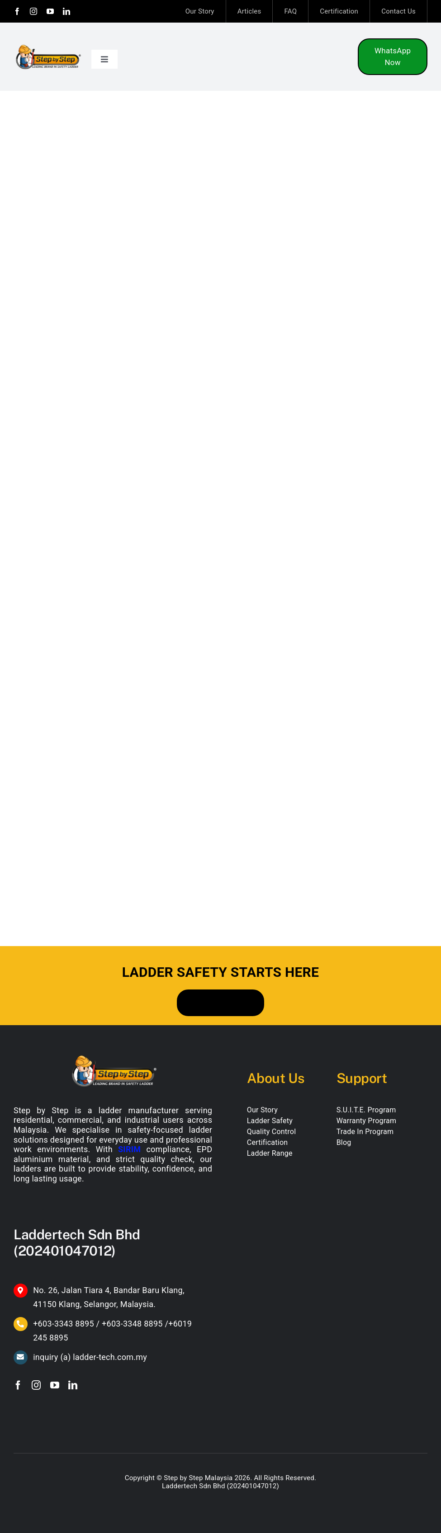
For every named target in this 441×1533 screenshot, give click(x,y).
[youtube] (50, 11)
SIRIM (129, 1149)
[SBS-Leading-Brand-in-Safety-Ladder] (48, 46)
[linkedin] (66, 11)
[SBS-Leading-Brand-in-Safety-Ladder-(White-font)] (113, 1056)
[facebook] (17, 11)
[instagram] (33, 11)
